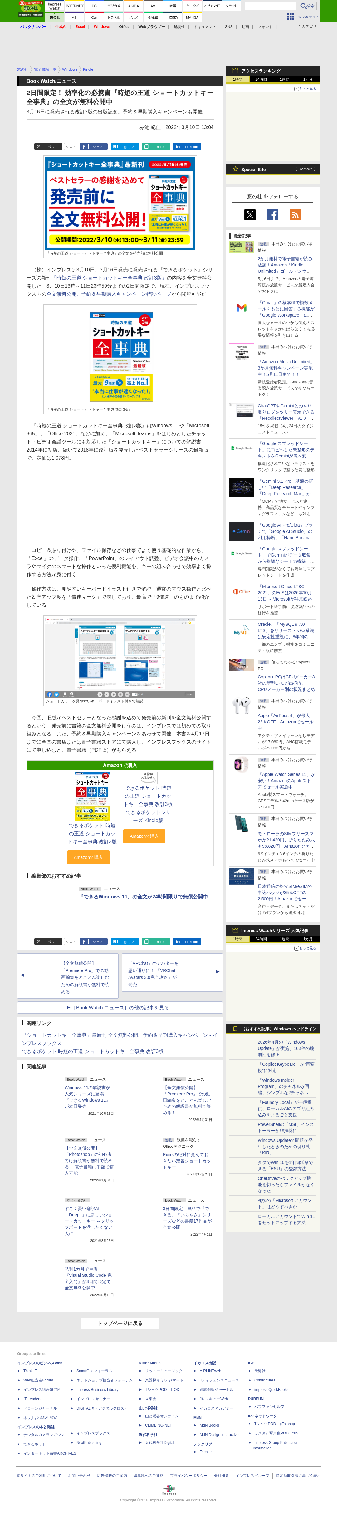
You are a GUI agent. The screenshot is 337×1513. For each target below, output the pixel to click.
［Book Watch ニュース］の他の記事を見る (120, 1007)
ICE (251, 1363)
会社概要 (221, 1475)
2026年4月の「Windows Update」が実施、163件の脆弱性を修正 (286, 1048)
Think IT (30, 1371)
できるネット (34, 1444)
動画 (245, 27)
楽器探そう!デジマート (164, 1380)
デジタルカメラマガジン (44, 1435)
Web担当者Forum (38, 1380)
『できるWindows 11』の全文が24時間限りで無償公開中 (143, 896)
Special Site (253, 169)
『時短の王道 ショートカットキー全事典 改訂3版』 (109, 277)
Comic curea (264, 1380)
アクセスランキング (261, 71)
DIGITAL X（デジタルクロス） (102, 1408)
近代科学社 (148, 1435)
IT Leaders (32, 1399)
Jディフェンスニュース (219, 1380)
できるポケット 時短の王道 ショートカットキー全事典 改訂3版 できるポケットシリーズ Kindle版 (148, 804)
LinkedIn (191, 147)
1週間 (285, 79)
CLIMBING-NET (158, 1425)
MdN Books (209, 1425)
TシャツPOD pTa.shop (274, 1424)
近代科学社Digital (159, 1442)
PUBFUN (256, 1399)
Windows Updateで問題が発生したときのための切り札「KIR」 (285, 1146)
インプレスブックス (93, 1433)
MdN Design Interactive (219, 1435)
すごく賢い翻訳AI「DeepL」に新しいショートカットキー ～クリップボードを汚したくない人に (89, 1221)
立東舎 (150, 1399)
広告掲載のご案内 (112, 1475)
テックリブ (202, 1444)
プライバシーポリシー (189, 1475)
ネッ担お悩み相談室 (40, 1417)
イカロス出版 (204, 1363)
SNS (229, 27)
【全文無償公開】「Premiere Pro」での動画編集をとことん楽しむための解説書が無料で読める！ (85, 977)
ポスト (52, 147)
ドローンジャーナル (40, 1408)
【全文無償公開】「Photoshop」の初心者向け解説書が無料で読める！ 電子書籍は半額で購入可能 (89, 1160)
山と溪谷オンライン (162, 1416)
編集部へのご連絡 (149, 1475)
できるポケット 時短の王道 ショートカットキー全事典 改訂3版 (92, 833)
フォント (265, 27)
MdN (197, 1417)
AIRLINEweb (210, 1371)
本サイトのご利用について (39, 1475)
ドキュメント (205, 27)
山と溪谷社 (148, 1408)
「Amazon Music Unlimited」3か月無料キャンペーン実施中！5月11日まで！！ (286, 368)
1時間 (238, 79)
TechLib (206, 1452)
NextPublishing (88, 1442)
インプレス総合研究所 (42, 1389)
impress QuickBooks (271, 1389)
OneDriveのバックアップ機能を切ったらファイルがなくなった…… (286, 1184)
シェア (98, 147)
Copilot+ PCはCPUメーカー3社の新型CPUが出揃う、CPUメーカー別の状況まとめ (286, 683)
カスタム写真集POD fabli (276, 1433)
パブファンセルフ (269, 1407)
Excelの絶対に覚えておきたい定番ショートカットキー (187, 1161)
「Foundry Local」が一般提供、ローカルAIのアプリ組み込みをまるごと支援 (286, 1108)
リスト (71, 147)
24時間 (261, 79)
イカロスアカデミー (216, 1408)
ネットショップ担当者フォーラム (104, 1380)
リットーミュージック (164, 1371)
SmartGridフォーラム (94, 1371)
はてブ (129, 147)
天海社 (260, 1371)
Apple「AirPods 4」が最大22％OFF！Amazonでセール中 (286, 721)
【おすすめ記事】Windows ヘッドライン (278, 1029)
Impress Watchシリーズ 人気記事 (274, 930)
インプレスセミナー (93, 1399)
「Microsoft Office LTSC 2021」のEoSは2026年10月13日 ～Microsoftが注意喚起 (285, 592)
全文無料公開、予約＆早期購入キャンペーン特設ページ (108, 294)
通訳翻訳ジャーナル (216, 1389)
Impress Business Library (97, 1389)
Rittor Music (149, 1363)
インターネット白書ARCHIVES (49, 1453)
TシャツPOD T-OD (162, 1389)
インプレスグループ (252, 1475)
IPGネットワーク (262, 1416)
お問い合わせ (79, 1475)
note (160, 147)
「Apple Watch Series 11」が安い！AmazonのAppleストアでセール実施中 (286, 780)
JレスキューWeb (214, 1399)
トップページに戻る (120, 1323)
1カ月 (308, 79)
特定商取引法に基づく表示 (298, 1475)
